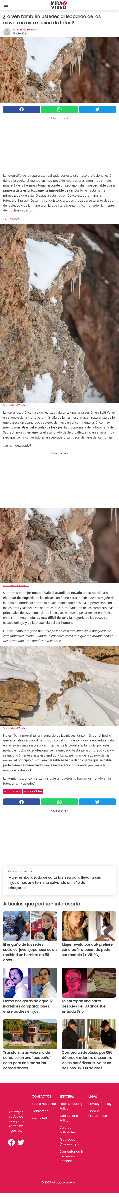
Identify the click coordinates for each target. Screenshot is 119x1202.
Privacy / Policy (100, 1104)
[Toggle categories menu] (6, 5)
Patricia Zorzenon (27, 29)
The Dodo (13, 218)
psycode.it (39, 1118)
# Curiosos (12, 791)
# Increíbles (33, 791)
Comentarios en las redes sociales (72, 1156)
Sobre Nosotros (44, 1104)
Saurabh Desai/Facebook (16, 405)
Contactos (40, 1111)
